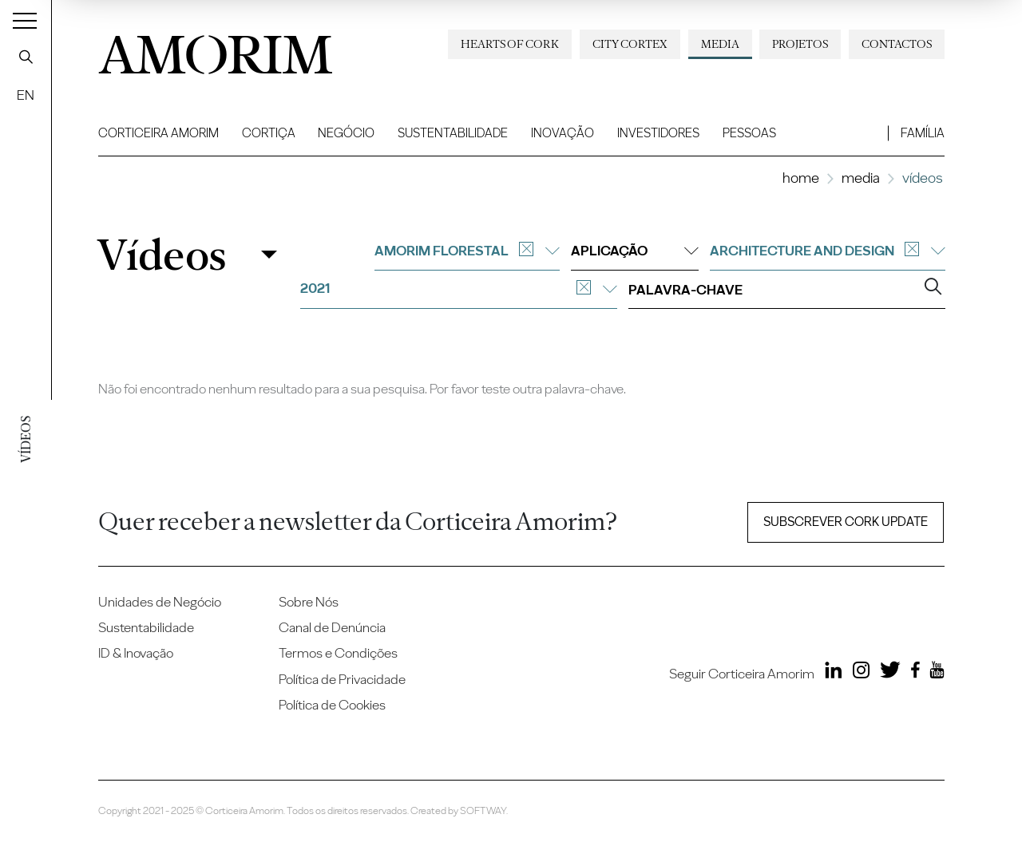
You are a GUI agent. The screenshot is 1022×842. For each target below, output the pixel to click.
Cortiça (268, 132)
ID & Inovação (135, 653)
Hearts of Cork (510, 44)
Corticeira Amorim (158, 132)
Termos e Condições (338, 653)
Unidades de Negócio (159, 602)
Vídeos (161, 254)
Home (800, 177)
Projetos (800, 44)
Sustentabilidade (453, 132)
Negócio (346, 132)
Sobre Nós (309, 602)
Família (923, 132)
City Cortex (629, 44)
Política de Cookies (332, 705)
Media (720, 44)
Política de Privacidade (342, 679)
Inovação (562, 132)
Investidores (658, 132)
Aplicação (635, 251)
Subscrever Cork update (845, 521)
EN (25, 95)
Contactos (897, 44)
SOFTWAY (483, 810)
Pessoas (749, 132)
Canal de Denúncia (332, 627)
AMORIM (215, 50)
